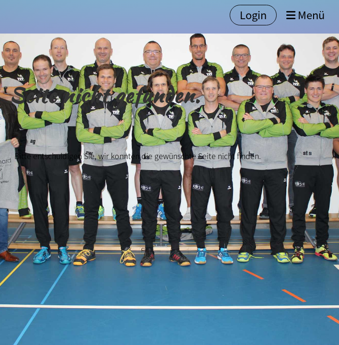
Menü (305, 15)
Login (253, 15)
